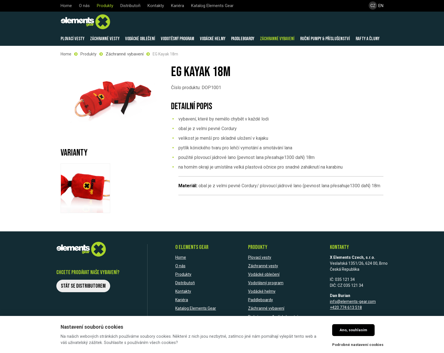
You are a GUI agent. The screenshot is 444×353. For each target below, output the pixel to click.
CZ (372, 6)
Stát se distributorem (83, 285)
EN (381, 6)
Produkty (88, 53)
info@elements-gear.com (353, 301)
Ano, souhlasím (353, 330)
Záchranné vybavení (124, 53)
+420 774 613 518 (346, 307)
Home (66, 53)
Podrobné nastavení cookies (357, 345)
